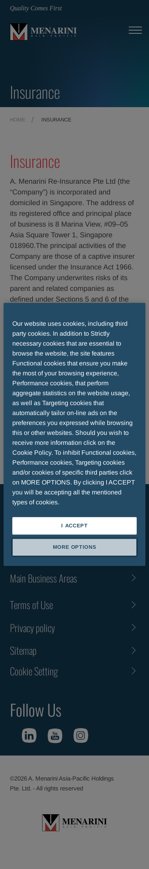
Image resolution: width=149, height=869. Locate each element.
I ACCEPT (74, 526)
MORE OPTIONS (75, 547)
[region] (74, 434)
